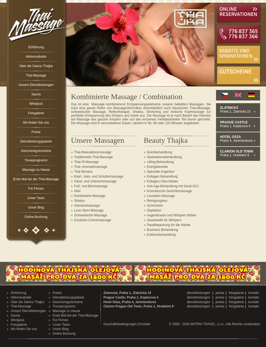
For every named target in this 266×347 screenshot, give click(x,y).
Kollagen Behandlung (162, 176)
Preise (36, 132)
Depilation (154, 210)
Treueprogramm (36, 160)
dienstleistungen (199, 293)
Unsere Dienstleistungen (36, 85)
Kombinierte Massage (89, 196)
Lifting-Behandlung (160, 162)
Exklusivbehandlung (161, 235)
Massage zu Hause (36, 170)
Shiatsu (79, 201)
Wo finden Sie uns (36, 122)
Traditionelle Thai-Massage (93, 157)
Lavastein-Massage (161, 196)
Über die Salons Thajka (36, 66)
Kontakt (144, 324)
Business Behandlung (162, 230)
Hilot (77, 191)
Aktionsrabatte (36, 56)
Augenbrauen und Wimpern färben (171, 215)
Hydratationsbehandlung (164, 157)
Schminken (155, 205)
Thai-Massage (36, 75)
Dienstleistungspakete (36, 141)
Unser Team (36, 198)
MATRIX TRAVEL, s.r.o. (207, 324)
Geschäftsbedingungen (119, 324)
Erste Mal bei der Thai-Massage (36, 179)
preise (219, 293)
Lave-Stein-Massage (89, 210)
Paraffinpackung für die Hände (168, 225)
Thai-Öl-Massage (86, 162)
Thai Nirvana (83, 172)
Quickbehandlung (159, 152)
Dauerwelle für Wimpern (164, 220)
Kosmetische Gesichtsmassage (169, 191)
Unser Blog (36, 207)
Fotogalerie (36, 113)
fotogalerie (236, 293)
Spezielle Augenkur (161, 172)
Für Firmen (36, 188)
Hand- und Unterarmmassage (95, 181)
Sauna (36, 94)
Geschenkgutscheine (36, 151)
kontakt (253, 293)
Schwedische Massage (90, 215)
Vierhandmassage (87, 205)
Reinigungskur (157, 201)
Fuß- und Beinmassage (91, 186)
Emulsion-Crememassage (92, 220)
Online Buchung (35, 217)
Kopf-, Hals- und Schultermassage (98, 176)
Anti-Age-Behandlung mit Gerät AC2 (173, 186)
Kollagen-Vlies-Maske (162, 181)
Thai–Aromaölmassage (90, 167)
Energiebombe (157, 167)
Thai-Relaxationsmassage (93, 152)
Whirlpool (36, 104)
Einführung (36, 47)
